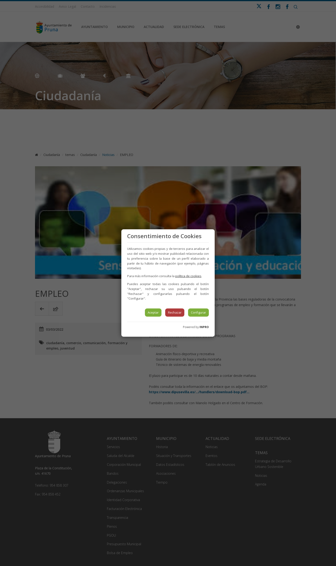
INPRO (204, 327)
